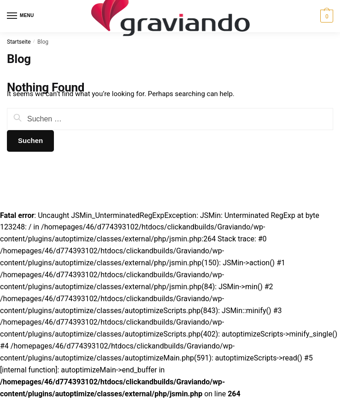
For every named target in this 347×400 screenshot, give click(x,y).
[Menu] (21, 16)
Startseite (19, 42)
